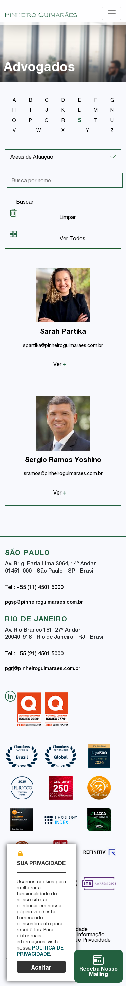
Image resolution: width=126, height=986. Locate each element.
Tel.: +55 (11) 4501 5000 (34, 588)
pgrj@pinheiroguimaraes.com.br (42, 669)
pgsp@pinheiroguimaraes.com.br (44, 602)
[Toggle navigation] (111, 13)
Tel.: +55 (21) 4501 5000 (34, 654)
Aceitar (41, 968)
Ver (59, 365)
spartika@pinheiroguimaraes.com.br (63, 346)
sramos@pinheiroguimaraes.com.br (63, 474)
